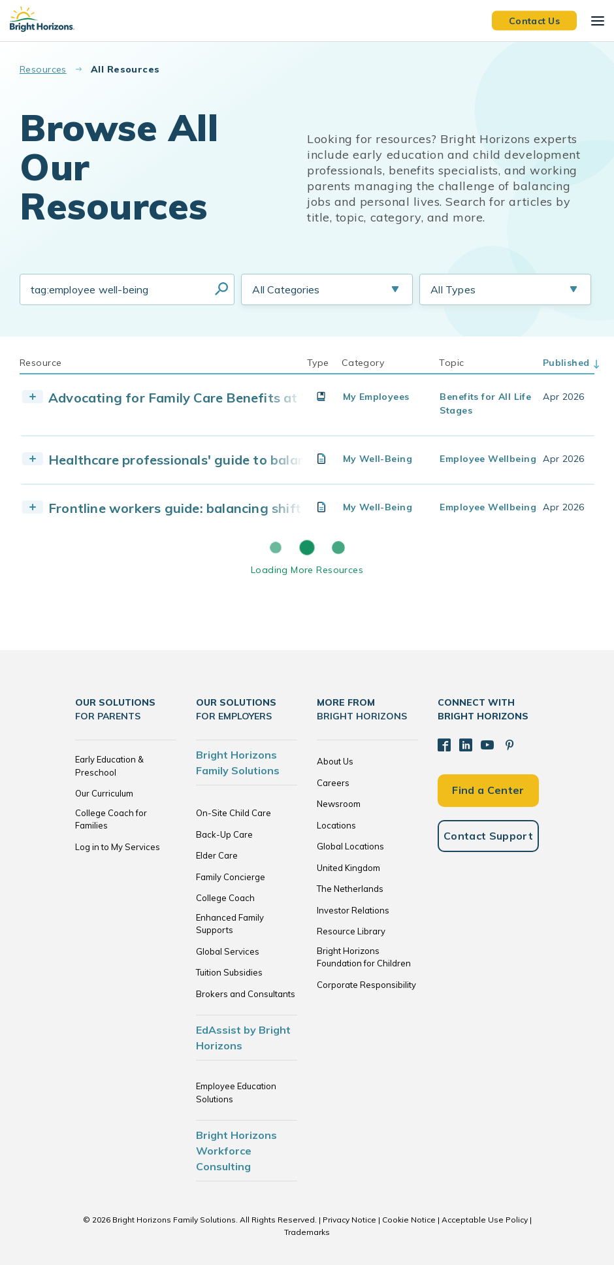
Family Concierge (230, 877)
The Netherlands (350, 888)
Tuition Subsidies (229, 972)
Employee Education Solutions (236, 1092)
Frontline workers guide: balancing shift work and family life (239, 508)
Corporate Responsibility (366, 984)
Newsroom (339, 803)
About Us (335, 761)
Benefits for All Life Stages (485, 403)
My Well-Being (377, 459)
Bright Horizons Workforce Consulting (236, 1150)
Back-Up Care (224, 834)
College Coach (225, 898)
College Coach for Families (111, 819)
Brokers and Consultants (245, 994)
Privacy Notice (349, 1219)
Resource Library (351, 931)
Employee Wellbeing (488, 459)
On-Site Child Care (233, 813)
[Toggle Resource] (32, 396)
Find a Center (488, 790)
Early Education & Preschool (109, 766)
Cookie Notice (409, 1219)
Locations (336, 825)
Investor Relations (353, 910)
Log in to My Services (117, 847)
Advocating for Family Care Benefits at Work (192, 397)
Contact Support (488, 835)
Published (566, 363)
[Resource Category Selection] (327, 289)
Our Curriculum (104, 793)
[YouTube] (487, 744)
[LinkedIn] (465, 744)
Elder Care (217, 855)
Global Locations (350, 846)
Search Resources (221, 289)
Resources (43, 69)
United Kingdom (348, 867)
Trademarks (307, 1232)
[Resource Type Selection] (505, 289)
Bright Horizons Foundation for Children (364, 957)
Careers (333, 783)
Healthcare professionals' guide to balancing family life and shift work (271, 460)
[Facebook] (444, 744)
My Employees (376, 396)
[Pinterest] (509, 744)
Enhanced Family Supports (230, 924)
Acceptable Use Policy (485, 1219)
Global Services (227, 951)
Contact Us (534, 20)
